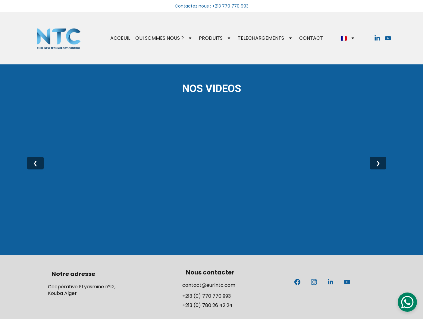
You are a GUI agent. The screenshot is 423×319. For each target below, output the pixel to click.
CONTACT (311, 38)
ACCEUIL (120, 38)
